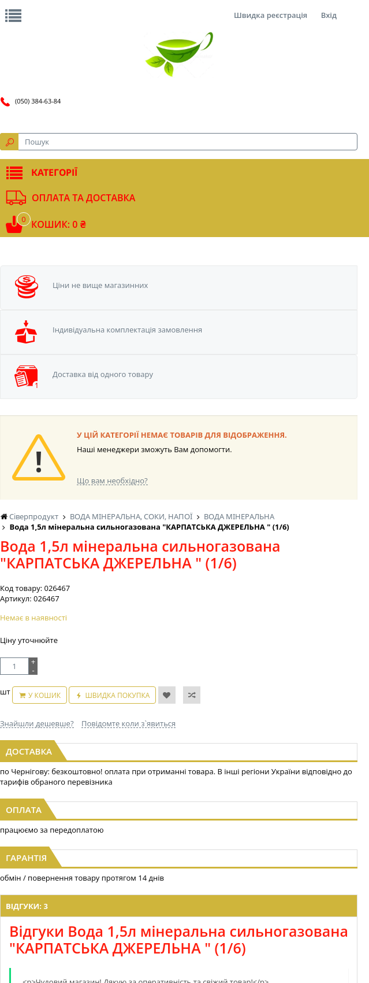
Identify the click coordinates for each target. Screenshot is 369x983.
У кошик (44, 695)
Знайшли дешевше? (37, 723)
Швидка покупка (117, 695)
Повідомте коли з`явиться (128, 723)
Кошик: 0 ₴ (58, 224)
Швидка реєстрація (270, 15)
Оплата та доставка (83, 198)
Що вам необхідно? (112, 480)
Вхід (329, 15)
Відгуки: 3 (27, 906)
